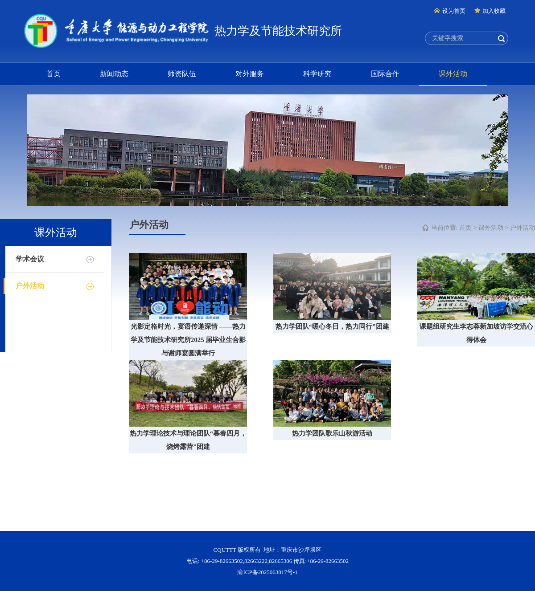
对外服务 (249, 73)
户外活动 (30, 285)
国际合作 (385, 73)
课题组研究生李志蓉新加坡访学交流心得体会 (476, 333)
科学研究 (317, 73)
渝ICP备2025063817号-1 (267, 572)
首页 (53, 73)
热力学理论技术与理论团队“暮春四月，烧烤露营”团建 (188, 440)
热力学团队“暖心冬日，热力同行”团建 (332, 326)
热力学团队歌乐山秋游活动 (332, 433)
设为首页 (449, 11)
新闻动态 (114, 73)
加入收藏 (490, 11)
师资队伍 (182, 73)
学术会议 (30, 259)
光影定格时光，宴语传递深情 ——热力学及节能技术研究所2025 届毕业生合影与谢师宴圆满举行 (188, 340)
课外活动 (453, 73)
